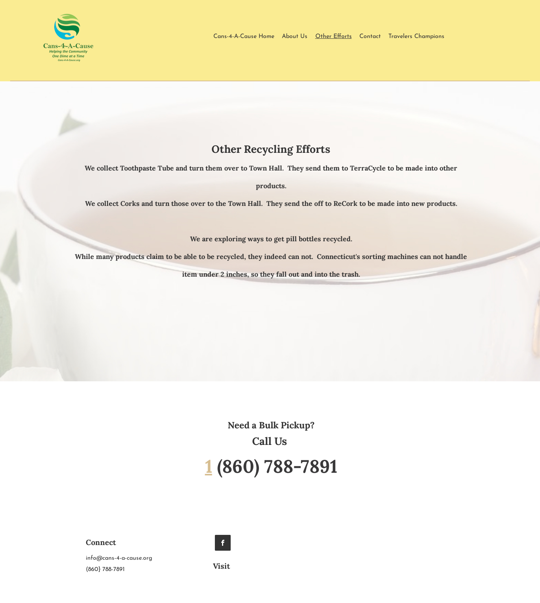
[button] (416, 36)
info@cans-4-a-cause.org (119, 558)
